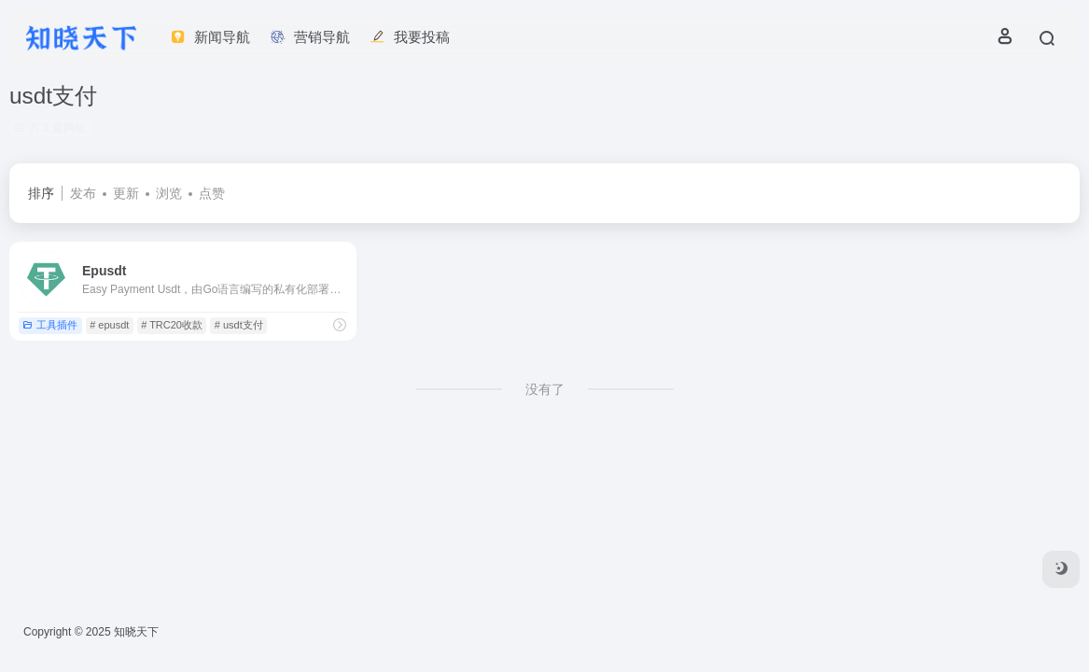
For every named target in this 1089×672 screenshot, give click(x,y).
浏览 (169, 193)
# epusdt (109, 324)
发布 (83, 193)
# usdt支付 (239, 324)
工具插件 (49, 324)
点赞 (212, 193)
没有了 (545, 389)
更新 (126, 193)
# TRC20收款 (171, 324)
